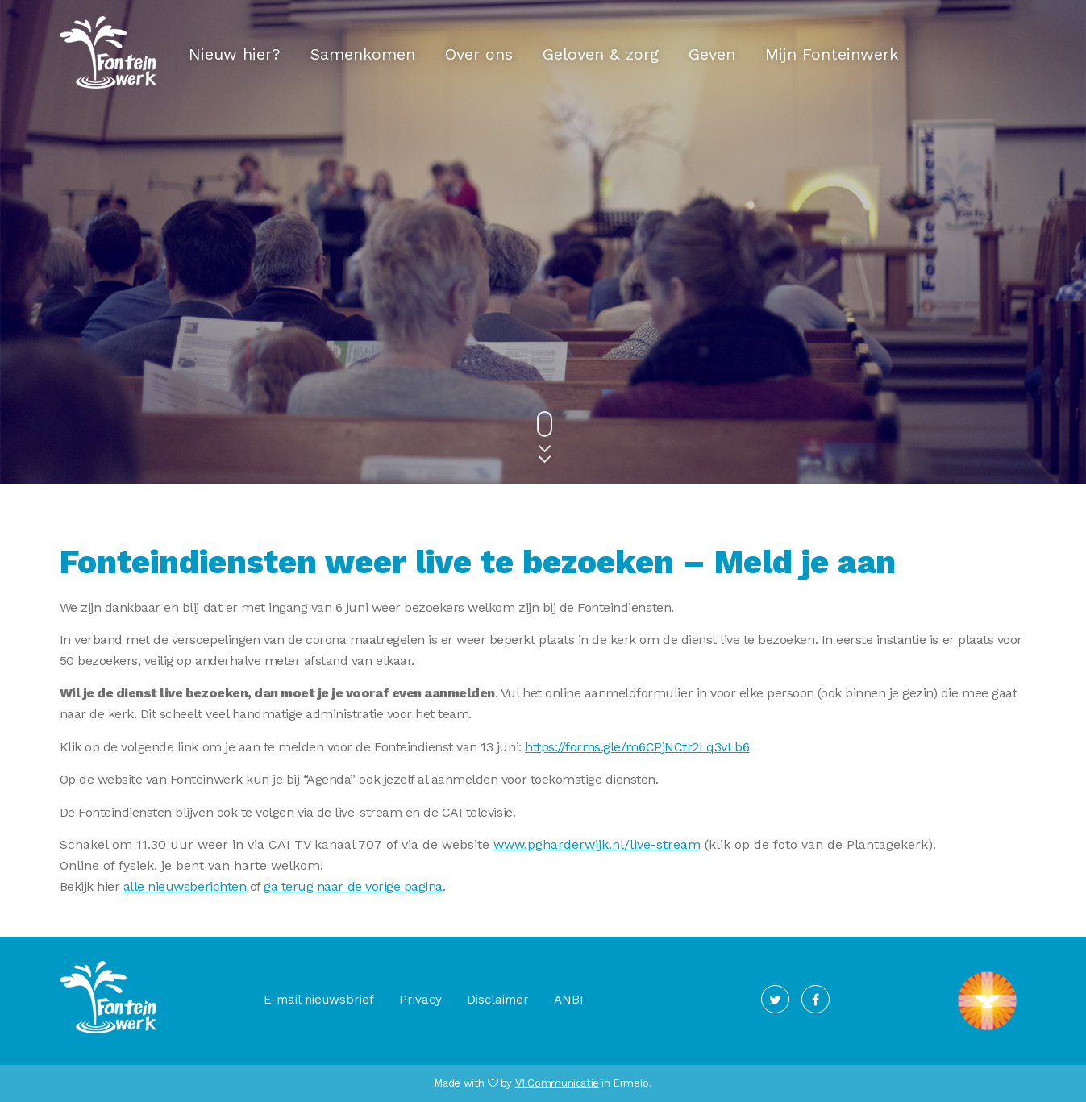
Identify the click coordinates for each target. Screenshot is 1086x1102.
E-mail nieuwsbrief (319, 999)
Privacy (420, 999)
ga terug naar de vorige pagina (353, 886)
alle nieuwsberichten (184, 886)
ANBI (569, 999)
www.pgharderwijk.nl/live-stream (597, 844)
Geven (712, 54)
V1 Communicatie (557, 1083)
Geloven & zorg (601, 54)
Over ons (479, 54)
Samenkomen (362, 54)
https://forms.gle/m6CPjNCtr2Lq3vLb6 (637, 747)
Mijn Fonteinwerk (831, 54)
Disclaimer (498, 999)
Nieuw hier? (235, 54)
